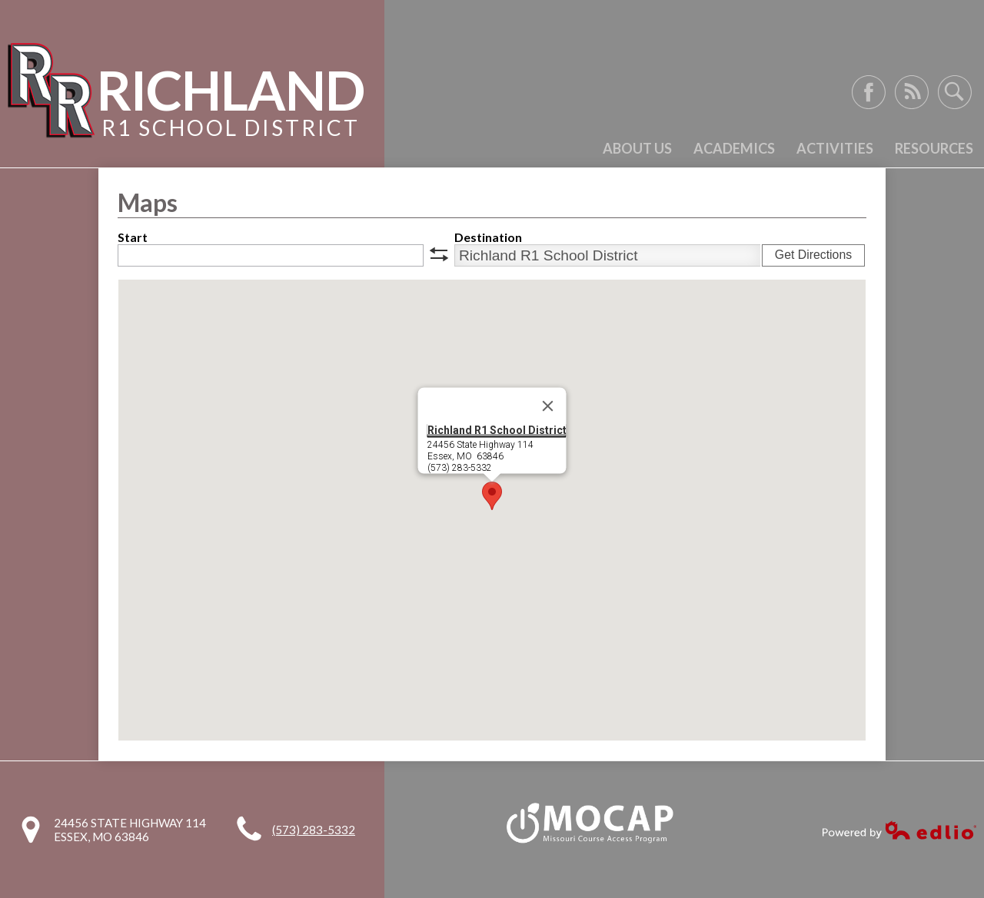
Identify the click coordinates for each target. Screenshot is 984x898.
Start (133, 237)
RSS (912, 92)
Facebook (869, 92)
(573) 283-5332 (313, 830)
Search (955, 92)
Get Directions (813, 254)
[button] (492, 496)
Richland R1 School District (497, 430)
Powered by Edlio (899, 830)
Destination (488, 237)
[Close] (548, 406)
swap (439, 254)
